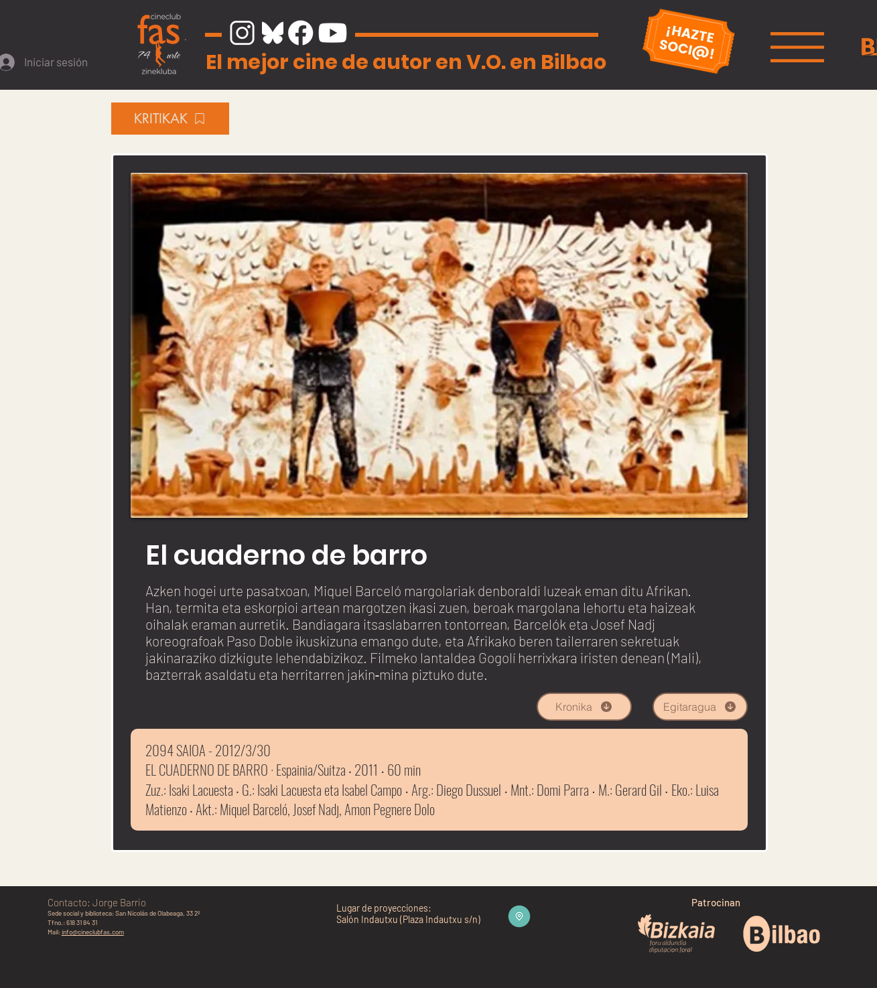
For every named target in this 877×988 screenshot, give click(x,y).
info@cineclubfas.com (93, 932)
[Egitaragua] (700, 707)
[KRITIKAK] (170, 118)
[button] (797, 47)
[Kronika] (584, 707)
